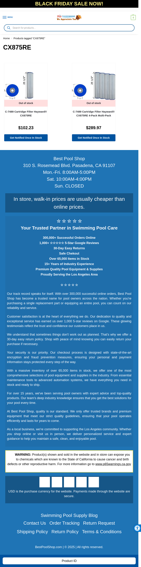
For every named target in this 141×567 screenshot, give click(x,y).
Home (6, 38)
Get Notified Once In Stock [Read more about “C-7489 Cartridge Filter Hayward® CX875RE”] (26, 137)
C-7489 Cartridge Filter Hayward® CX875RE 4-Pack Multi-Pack (94, 113)
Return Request (99, 523)
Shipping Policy (32, 531)
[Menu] (8, 17)
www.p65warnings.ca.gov (113, 464)
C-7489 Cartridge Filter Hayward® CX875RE (26, 113)
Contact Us (34, 523)
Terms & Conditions (101, 531)
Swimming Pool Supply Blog (69, 515)
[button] (133, 17)
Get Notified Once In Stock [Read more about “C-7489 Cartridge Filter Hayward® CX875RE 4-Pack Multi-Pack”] (94, 137)
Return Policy (65, 531)
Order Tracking (64, 523)
